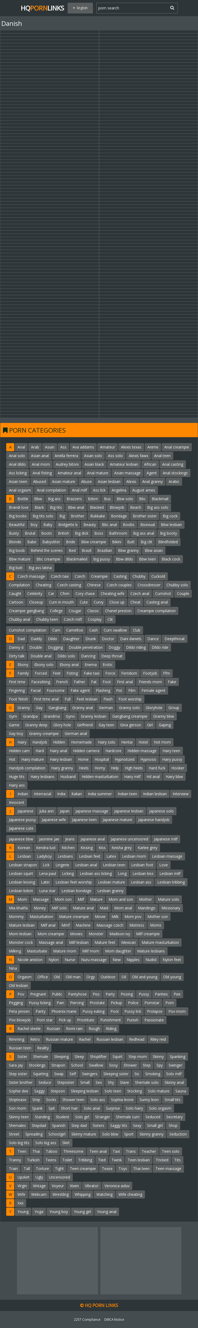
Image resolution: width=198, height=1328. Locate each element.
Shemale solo (147, 1082)
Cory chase (85, 593)
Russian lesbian (109, 1039)
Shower (130, 1065)
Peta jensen (19, 1011)
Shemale (40, 1056)
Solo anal (92, 1108)
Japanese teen (84, 819)
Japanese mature (117, 819)
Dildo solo (66, 655)
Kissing (87, 847)
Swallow (96, 1065)
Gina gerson (130, 724)
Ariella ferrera (66, 455)
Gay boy (16, 733)
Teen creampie (83, 1168)
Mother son (157, 916)
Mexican (128, 942)
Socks (51, 1099)
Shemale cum (128, 1116)
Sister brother (21, 1082)
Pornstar (151, 1002)
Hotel (143, 742)
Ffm (166, 673)
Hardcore (113, 750)
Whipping (83, 1194)
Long (122, 873)
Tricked (162, 1159)
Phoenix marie (64, 1011)
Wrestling (61, 1194)
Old (57, 976)
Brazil (86, 550)
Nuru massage (94, 959)
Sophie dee (18, 1091)
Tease (107, 1168)
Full (68, 699)
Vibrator (92, 1185)
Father (79, 681)
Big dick (81, 533)
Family (23, 673)
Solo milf (174, 1073)
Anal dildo (17, 464)
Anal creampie (176, 447)
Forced (41, 673)
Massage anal (51, 942)
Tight (59, 1168)
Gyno (70, 716)
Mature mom (64, 951)
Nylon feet (172, 959)
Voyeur (58, 1185)
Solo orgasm (160, 1108)
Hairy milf (132, 776)
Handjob (39, 742)
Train (13, 1168)
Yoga (38, 1211)
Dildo (52, 638)
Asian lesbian (109, 481)
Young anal (106, 1211)
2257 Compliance (87, 1319)
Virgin (22, 1185)
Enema (91, 664)
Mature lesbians (151, 951)
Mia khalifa (18, 907)
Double (35, 647)
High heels (134, 767)
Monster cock (21, 942)
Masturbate (37, 951)
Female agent (153, 690)
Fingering (17, 690)
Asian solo (93, 455)
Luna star (47, 890)
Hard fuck (157, 767)
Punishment (110, 1019)
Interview (181, 793)
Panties (161, 994)
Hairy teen (171, 750)
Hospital (102, 759)
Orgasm (25, 976)
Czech (80, 576)
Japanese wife (54, 819)
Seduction (178, 1134)
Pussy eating (93, 1011)
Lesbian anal (86, 864)
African (150, 464)
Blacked (97, 507)
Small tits (172, 1099)
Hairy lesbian (61, 759)
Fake (172, 681)
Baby (47, 524)
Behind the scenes (47, 550)
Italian (76, 793)
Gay (39, 707)
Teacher (149, 1151)
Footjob (150, 673)
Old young (172, 976)
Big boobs (18, 515)
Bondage (119, 515)
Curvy (98, 602)
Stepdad (39, 1125)
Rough (94, 1028)
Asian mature (63, 481)
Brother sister (145, 515)
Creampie (99, 576)
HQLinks (42, 7)
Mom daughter (118, 951)
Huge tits (17, 776)
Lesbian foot (142, 864)
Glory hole (62, 724)
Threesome (73, 1151)
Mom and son (121, 899)
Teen (22, 1151)
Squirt (118, 1056)
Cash (93, 630)
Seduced (152, 1116)
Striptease (17, 1099)
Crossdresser (149, 584)
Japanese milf (166, 839)
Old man (73, 976)
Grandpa (30, 716)
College (56, 610)
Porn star (45, 1019)
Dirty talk (17, 655)
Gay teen (106, 724)
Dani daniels (130, 638)
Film (132, 690)
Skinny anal (174, 1082)
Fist (119, 690)
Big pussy (101, 559)
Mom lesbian (20, 933)
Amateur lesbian (124, 464)
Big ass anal (143, 533)
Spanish (58, 1125)
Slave (124, 1082)
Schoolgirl (56, 1134)
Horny (100, 767)
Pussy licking (40, 1002)
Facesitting (40, 681)
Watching (104, 1194)
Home (83, 759)
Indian (23, 793)
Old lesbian (18, 985)
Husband (68, 776)
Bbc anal (109, 524)
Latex (111, 856)
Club (136, 630)
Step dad (79, 1125)
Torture (42, 1168)
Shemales (17, 1125)
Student (62, 1116)
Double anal (40, 655)
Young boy (58, 1211)
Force (110, 673)
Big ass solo (157, 507)
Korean (24, 847)
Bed (72, 550)
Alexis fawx (138, 455)
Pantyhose (77, 994)
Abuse (86, 481)
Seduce (45, 1082)
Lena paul (47, 873)
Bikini (116, 541)
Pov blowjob (20, 1019)
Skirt (66, 1142)
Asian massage (127, 472)
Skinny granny (152, 1134)
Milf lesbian (79, 942)
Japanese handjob (153, 819)
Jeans (70, 839)
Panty (41, 1011)
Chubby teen (47, 619)
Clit (110, 619)
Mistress (136, 925)
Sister (22, 1056)
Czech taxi (60, 576)
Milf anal (48, 925)
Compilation (19, 584)
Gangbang (57, 707)
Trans (131, 1151)
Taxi (116, 1151)
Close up (116, 602)
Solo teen (113, 1091)
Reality (43, 1047)
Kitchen (68, 847)
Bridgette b (68, 524)
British (63, 533)
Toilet (67, 1159)
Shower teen (73, 1099)
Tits (177, 1159)
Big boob (17, 550)
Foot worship (130, 699)
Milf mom (90, 951)
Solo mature (158, 1091)
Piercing (77, 1002)
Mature (96, 899)
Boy (33, 524)
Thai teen (141, 1168)
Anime (152, 447)
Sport (129, 1134)
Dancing (88, 655)
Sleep (79, 1056)
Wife (21, 1194)
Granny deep (36, 724)
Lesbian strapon (23, 864)
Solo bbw (110, 1134)
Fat (94, 681)
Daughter (71, 638)
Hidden (59, 742)
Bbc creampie (48, 559)
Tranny (15, 1159)
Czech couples (119, 584)
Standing (42, 1116)
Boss (98, 533)
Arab (35, 447)
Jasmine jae (49, 839)
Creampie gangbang (26, 610)
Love (163, 864)
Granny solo (129, 707)
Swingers (90, 1073)
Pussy (144, 994)
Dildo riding (136, 647)
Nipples (133, 959)
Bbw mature (19, 559)
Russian (53, 1028)
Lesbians (65, 856)
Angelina (119, 490)
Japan (65, 811)
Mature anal (83, 907)
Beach (135, 507)
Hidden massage (142, 750)
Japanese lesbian (128, 811)
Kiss (102, 847)
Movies (76, 933)
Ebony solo (44, 664)
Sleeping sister (115, 1073)
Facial (36, 690)
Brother (77, 515)
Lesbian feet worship (73, 882)
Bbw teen (147, 559)
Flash (108, 699)
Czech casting (69, 584)
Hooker (177, 767)
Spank (37, 1108)
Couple (183, 593)
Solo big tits (19, 1142)
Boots (46, 533)
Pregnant (38, 994)
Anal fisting (42, 472)
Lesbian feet (89, 856)
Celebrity (34, 593)
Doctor (108, 638)
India (61, 793)
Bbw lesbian (171, 524)
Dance (153, 638)
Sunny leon (149, 1099)
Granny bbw (163, 716)
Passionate (154, 1019)
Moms (155, 925)
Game (14, 724)
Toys (123, 1168)
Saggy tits (118, 1125)
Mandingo (146, 907)
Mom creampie (50, 933)
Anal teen (162, 455)
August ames (143, 490)
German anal (76, 733)
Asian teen (18, 481)
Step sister (18, 1073)
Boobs (128, 524)
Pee (177, 994)
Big (62, 515)
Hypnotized (124, 759)
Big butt (16, 567)
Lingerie (62, 864)
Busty (14, 533)
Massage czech (109, 925)
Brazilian (104, 550)
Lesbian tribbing (171, 882)
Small (85, 1082)
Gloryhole (154, 707)
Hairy (22, 742)
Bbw (38, 498)
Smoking (152, 1073)
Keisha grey (122, 847)
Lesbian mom (134, 856)
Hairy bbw (174, 776)
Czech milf (73, 619)
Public (57, 994)
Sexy (137, 1125)
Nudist (151, 959)
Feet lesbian (87, 699)
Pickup (116, 1002)
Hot (12, 759)
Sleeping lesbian (85, 1091)
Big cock (170, 515)
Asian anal (40, 455)
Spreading (34, 1134)
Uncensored (59, 1177)
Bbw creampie (93, 541)
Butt (131, 541)
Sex (99, 1082)
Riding (111, 1028)
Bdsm (93, 498)
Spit (51, 1108)
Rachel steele (29, 1028)
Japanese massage (91, 811)
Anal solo (17, 455)
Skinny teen (19, 1116)
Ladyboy (44, 856)
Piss (96, 994)
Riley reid (158, 1039)
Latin (45, 882)
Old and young (144, 976)
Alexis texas (131, 447)
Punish (132, 1019)
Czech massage (31, 576)
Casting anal (157, 602)
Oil (123, 976)
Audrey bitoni (67, 464)
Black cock (171, 559)
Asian (49, 447)
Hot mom (162, 742)
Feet (57, 673)
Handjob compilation (27, 767)
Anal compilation (51, 490)
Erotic (108, 664)
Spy (160, 1065)
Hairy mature (32, 759)
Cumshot (163, 593)
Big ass (54, 498)
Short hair (69, 1108)
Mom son (63, 899)
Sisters (98, 1125)
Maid (104, 907)
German (106, 707)
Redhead (136, 1039)
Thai (36, 1151)
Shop (173, 1125)
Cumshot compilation (27, 630)
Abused (39, 481)
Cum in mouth (61, 602)
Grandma (52, 716)
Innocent (16, 802)
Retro (35, 1039)
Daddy (36, 638)
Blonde (15, 541)
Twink (117, 1159)
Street (14, 1134)
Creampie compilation (156, 610)
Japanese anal (93, 839)
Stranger (102, 1116)
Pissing (127, 994)
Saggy (39, 1091)
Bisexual (147, 524)
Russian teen (20, 1047)
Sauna (180, 1091)
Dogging (55, 647)
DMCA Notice (114, 1319)
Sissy (113, 1065)
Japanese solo (161, 811)
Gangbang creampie (129, 716)
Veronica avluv (117, 1185)
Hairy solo (106, 742)
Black (39, 507)
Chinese (94, 584)
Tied (102, 1159)
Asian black (94, 464)
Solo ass (97, 1099)
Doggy (114, 647)
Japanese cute (21, 828)
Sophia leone (122, 1099)
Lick (46, 864)
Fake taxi (91, 673)
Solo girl (82, 1116)
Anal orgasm (20, 490)
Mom (22, 899)
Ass (63, 447)
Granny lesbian (93, 716)
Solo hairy (134, 1108)
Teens (51, 1159)
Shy (111, 1082)
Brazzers (74, 498)
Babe (31, 541)
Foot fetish (18, 699)
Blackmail (160, 498)
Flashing (103, 690)
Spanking (177, 1056)
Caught (15, 593)
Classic (93, 610)
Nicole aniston (30, 959)
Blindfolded (168, 541)
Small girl (155, 1125)
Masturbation (41, 916)
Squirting (40, 1073)
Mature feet (105, 942)
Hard (40, 750)
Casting (120, 576)
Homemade (81, 742)
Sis (136, 1073)
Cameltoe (74, 630)
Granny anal (82, 707)
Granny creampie (44, 733)
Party (110, 994)
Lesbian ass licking (96, 873)
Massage (41, 899)
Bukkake (97, 515)
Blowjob (117, 507)
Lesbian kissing (22, 882)
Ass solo (115, 455)
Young (23, 1211)
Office (42, 976)
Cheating (43, 584)
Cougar (75, 610)
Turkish (33, 1159)
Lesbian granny (110, 890)
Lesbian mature (111, 882)
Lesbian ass (141, 882)
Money (40, 907)
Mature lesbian (22, 925)
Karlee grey (147, 847)
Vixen (74, 1185)
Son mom (17, 1108)
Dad (21, 638)
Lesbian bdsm (21, 890)
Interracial (42, 793)
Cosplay (95, 619)
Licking (68, 873)
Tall (27, 1168)
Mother (145, 899)
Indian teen (127, 793)
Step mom (137, 1056)
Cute (84, 602)
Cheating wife (112, 593)
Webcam (39, 1194)
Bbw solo (125, 498)
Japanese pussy (22, 819)
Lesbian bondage (76, 890)
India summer (100, 793)
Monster (96, 933)
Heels (84, 767)
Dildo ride (160, 647)
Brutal (30, 533)
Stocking (134, 1091)
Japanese (25, 811)
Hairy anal (58, 750)
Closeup (36, 602)
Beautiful (17, 524)
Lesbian (24, 856)
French (62, 681)
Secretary (174, 1116)
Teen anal (98, 1151)
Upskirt (24, 1177)
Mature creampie (74, 916)
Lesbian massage (167, 856)
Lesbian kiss (143, 873)
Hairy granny (62, 767)
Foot (107, 681)
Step (147, 1065)
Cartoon (16, 602)
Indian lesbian (155, 793)
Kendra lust (46, 847)
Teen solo (170, 1151)
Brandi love (19, 507)
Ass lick (99, 490)
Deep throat (112, 655)
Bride (70, 541)
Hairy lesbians (42, 776)
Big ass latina (40, 567)
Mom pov (132, 916)
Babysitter (51, 541)
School (77, 1065)
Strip (36, 1099)
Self (73, 1073)
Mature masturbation (160, 942)
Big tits (56, 507)
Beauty (90, 524)
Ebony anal (69, 664)
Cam (56, 630)
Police (133, 1002)
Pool (114, 1011)
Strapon (58, 1065)
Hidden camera (86, 750)
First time (17, 681)
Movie (100, 916)
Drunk (90, 638)
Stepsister (65, 1082)
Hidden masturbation (100, 776)
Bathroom (118, 533)
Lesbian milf (169, 873)
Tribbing (85, 1159)
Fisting (72, 673)
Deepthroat (175, 638)
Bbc (142, 498)
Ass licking (18, 472)
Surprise (113, 1108)
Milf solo (59, 907)
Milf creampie (148, 933)
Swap (59, 1073)
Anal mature (97, 472)
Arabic (174, 481)
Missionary (170, 907)
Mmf (65, 925)
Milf (81, 899)
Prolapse (154, 1011)
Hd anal (153, 776)
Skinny (158, 1056)
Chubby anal (19, 619)
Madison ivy (119, 933)
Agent (152, 472)
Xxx (20, 1203)
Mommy (16, 916)
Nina (13, 968)
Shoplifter (98, 1056)
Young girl (82, 1211)
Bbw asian (154, 550)
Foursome (56, 690)
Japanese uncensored (129, 839)
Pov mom (177, 1011)
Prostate (97, 1002)
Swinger (175, 1065)
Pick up (65, 1019)
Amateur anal (69, 472)
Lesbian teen (114, 864)
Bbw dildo (124, 559)
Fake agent (80, 690)
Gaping (165, 724)
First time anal (46, 699)
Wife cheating (130, 1194)
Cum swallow (115, 630)
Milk (115, 916)
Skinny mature (83, 1134)
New (117, 959)
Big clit (146, 541)
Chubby (139, 576)
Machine (83, 925)
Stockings (37, 1065)
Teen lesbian (139, 1159)
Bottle (23, 498)
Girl (150, 724)
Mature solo (168, 899)
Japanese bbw (21, 839)
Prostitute (85, 1019)
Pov (21, 994)
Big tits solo (43, 515)
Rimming (16, 1039)
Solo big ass (45, 1142)
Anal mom (41, 464)
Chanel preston (118, 610)
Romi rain (74, 1028)
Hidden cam (19, 750)
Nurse (70, 959)
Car (51, 593)
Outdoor (108, 976)
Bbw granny (128, 550)
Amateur (107, 447)
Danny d (16, 647)
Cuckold (158, 576)
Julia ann (46, 811)
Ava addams (83, 447)
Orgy (90, 976)
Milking (15, 951)
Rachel (85, 1039)
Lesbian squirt (21, 873)
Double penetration (86, 647)
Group (173, 707)
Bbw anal (76, 507)
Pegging (16, 1002)
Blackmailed (76, 559)
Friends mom (150, 681)
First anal (125, 681)
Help (115, 767)
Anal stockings (175, 472)
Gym (13, 716)
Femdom (129, 673)
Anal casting (172, 464)
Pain (60, 1002)
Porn (169, 1002)
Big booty (168, 533)
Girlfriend (85, 724)
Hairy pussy (172, 759)
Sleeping (61, 1056)
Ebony (23, 664)
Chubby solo (177, 584)
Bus (107, 498)
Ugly (39, 1177)
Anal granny (152, 481)
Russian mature (59, 1039)
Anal (21, 447)
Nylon (53, 959)
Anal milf (79, 490)
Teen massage (168, 1168)
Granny (24, 707)
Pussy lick (132, 1011)
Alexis (131, 481)
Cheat (135, 602)
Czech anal (139, 593)
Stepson (58, 1091)
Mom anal (123, 907)
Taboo (51, 1151)
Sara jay (16, 1065)
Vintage (39, 1185)
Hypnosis (148, 759)
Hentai (127, 742)
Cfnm (65, 593)
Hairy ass (17, 785)
